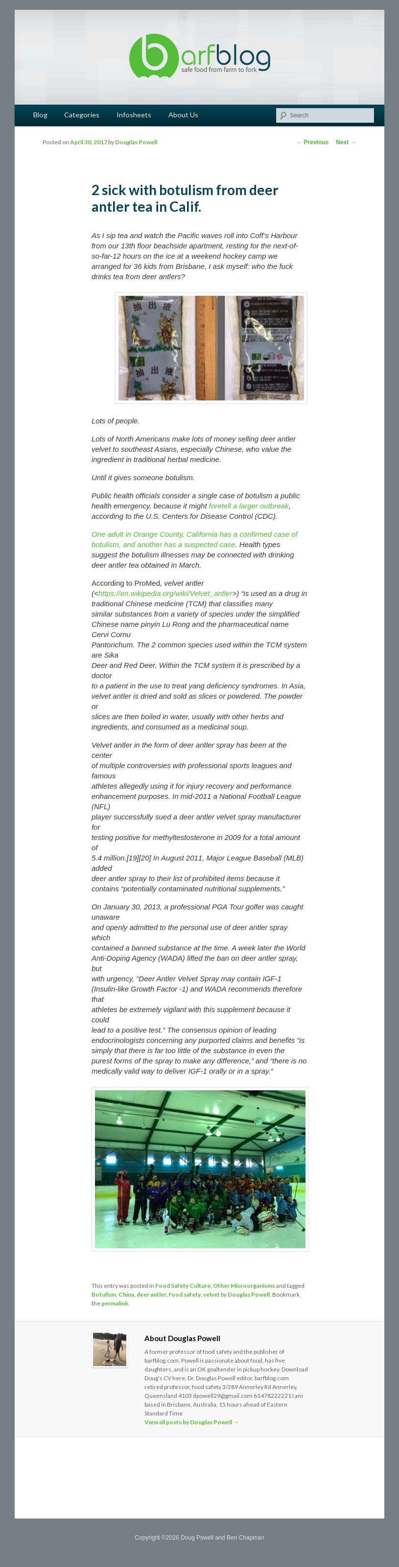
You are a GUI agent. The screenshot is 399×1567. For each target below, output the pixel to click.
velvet (211, 1294)
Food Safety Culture (183, 1285)
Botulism (104, 1294)
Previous (312, 142)
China (126, 1294)
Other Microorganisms (244, 1285)
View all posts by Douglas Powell (191, 1422)
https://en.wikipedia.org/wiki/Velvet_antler (165, 593)
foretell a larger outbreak (249, 506)
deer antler (151, 1294)
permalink (114, 1303)
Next (346, 142)
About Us (183, 114)
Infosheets (134, 114)
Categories (81, 114)
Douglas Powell (136, 142)
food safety (185, 1294)
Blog (40, 114)
